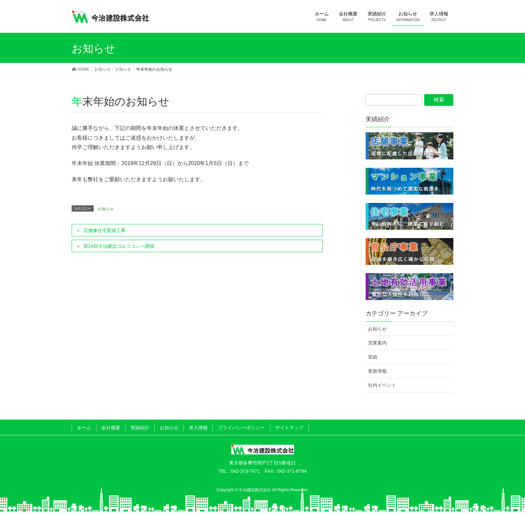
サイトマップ (289, 427)
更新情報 (377, 371)
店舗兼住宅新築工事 (104, 230)
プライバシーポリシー (241, 427)
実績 (372, 357)
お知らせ (106, 209)
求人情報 (198, 427)
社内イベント (382, 385)
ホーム (84, 427)
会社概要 (110, 427)
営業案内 (377, 343)
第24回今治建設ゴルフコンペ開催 (118, 246)
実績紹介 (140, 427)
